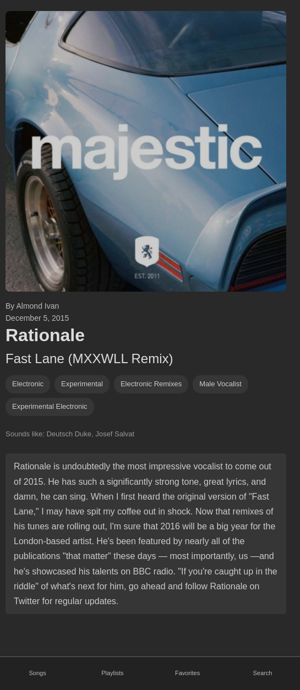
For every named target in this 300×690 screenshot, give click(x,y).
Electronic (27, 384)
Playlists (112, 673)
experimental (82, 384)
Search (262, 673)
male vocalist (220, 384)
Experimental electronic (50, 406)
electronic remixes (151, 384)
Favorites (187, 673)
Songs (37, 673)
